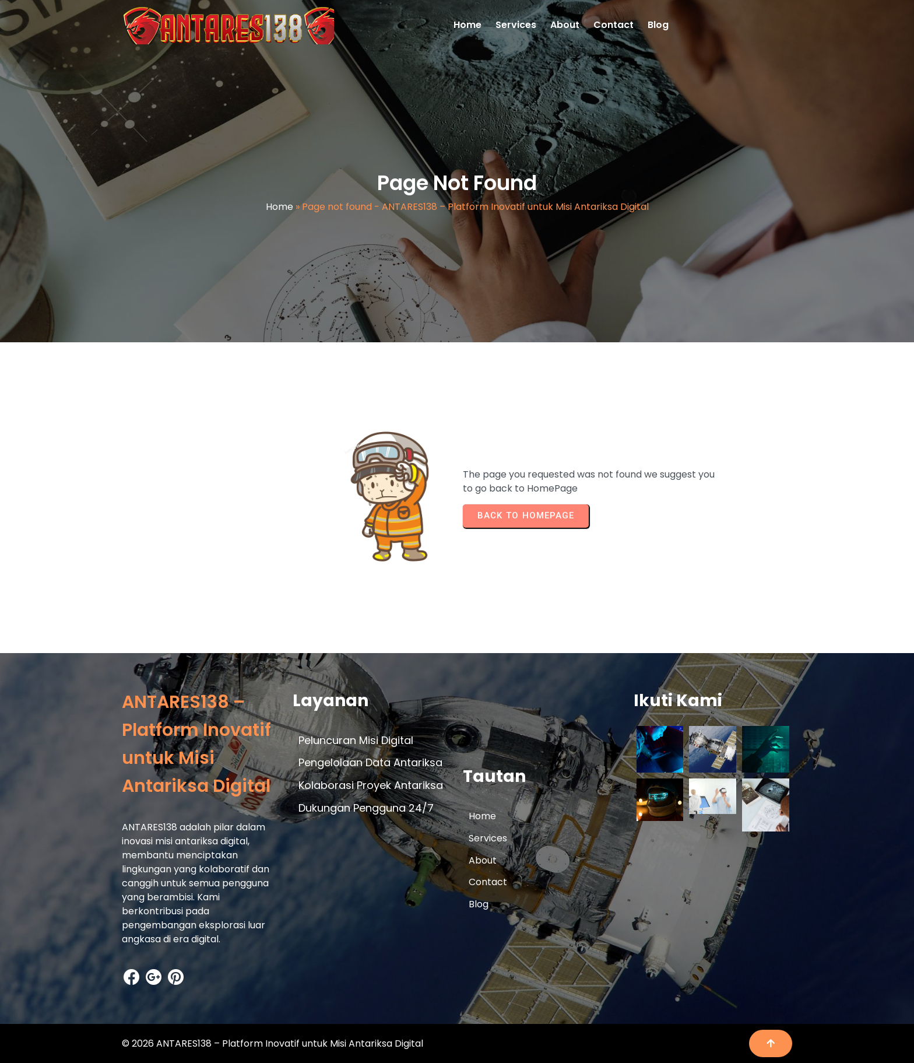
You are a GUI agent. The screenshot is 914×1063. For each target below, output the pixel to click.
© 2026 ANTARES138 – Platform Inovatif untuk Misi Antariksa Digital (272, 1043)
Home (279, 206)
